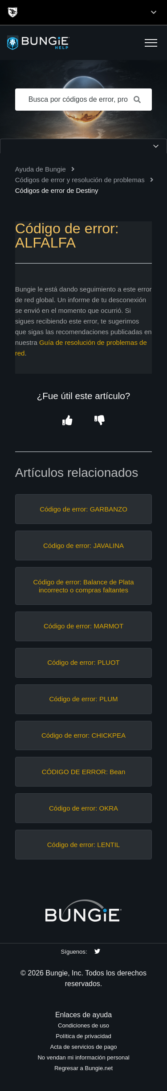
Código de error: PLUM (83, 699)
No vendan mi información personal (83, 1057)
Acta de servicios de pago (83, 1046)
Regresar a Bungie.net (83, 1068)
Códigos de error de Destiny (56, 190)
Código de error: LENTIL (83, 844)
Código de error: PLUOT (83, 662)
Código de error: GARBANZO (83, 509)
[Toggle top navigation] (153, 12)
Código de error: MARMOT (83, 626)
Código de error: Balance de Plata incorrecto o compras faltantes (83, 586)
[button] (151, 42)
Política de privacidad (83, 1036)
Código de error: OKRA (83, 808)
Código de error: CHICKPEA (83, 735)
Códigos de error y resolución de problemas (80, 180)
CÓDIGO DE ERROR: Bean (84, 771)
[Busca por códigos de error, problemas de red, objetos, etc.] (83, 99)
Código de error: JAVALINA (83, 545)
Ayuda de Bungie (40, 169)
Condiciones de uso (83, 1025)
